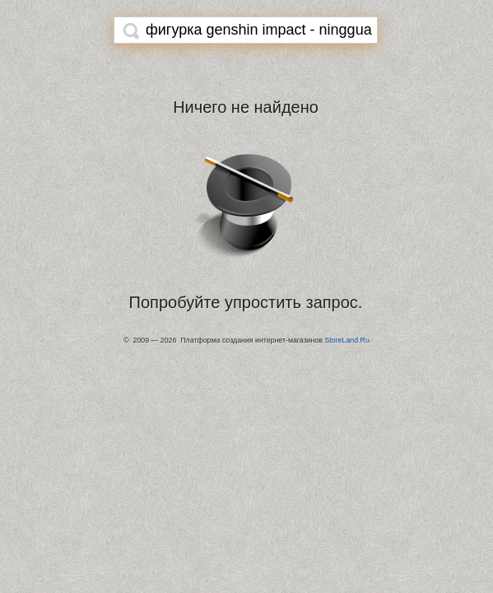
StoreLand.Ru (346, 340)
